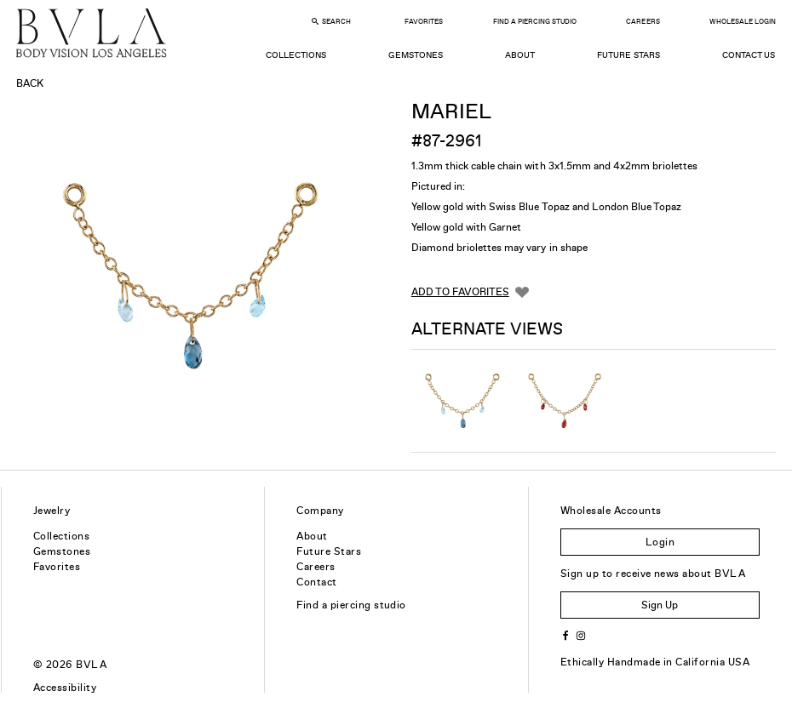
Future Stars (628, 54)
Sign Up (659, 605)
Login (660, 542)
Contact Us (748, 54)
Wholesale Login (742, 21)
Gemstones (415, 54)
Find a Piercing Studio (535, 21)
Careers (642, 21)
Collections (296, 54)
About (520, 54)
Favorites (424, 21)
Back (29, 83)
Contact (316, 582)
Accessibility (64, 687)
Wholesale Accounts (611, 510)
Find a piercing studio (351, 605)
